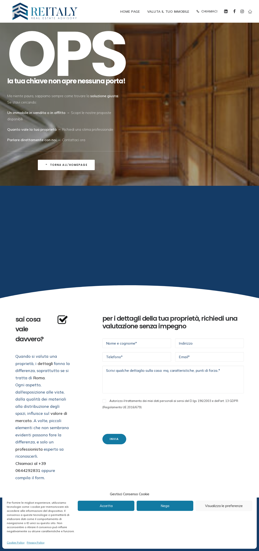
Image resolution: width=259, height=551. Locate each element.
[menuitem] (130, 11)
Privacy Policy (35, 542)
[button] (226, 11)
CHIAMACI (209, 11)
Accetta (106, 506)
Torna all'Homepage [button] (66, 165)
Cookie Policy (15, 542)
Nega (165, 506)
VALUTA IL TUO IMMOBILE (168, 12)
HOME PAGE (130, 12)
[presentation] (136, 419)
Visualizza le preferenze (224, 506)
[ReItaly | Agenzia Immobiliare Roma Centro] (45, 11)
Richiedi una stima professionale (87, 129)
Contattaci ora (73, 140)
